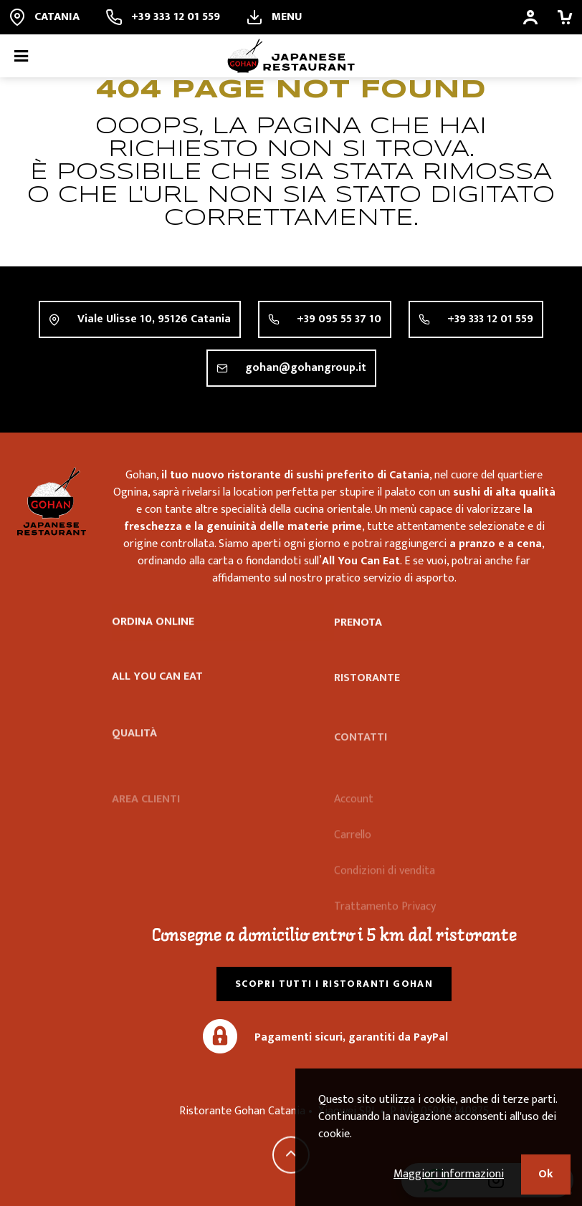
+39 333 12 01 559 (490, 319)
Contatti (360, 755)
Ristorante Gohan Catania (51, 501)
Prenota (358, 627)
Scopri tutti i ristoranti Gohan (334, 983)
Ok (545, 1174)
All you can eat (157, 684)
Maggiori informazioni (448, 1174)
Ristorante (367, 693)
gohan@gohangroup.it (305, 369)
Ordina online (153, 624)
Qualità (134, 753)
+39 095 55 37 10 (339, 319)
